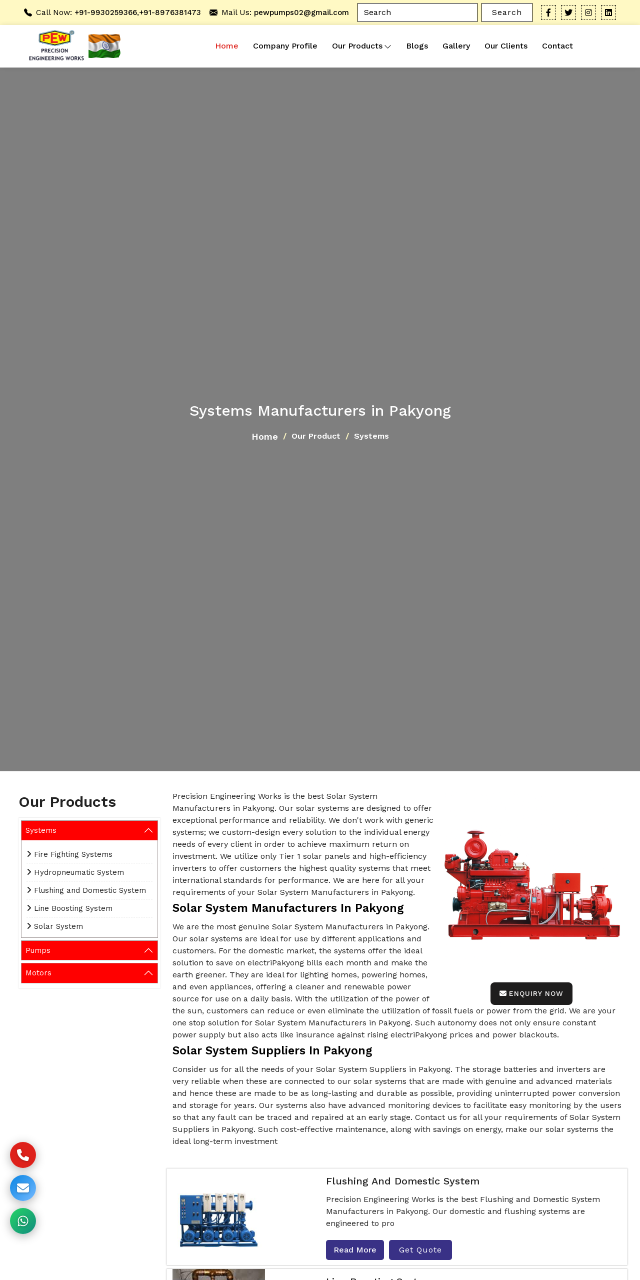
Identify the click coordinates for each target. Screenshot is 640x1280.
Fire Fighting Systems (73, 854)
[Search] (418, 12)
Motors (39, 972)
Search (507, 12)
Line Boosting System (73, 908)
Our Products (362, 46)
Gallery (456, 46)
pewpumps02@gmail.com (301, 12)
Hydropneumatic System (79, 872)
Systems (41, 830)
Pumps (38, 950)
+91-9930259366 (105, 12)
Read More (355, 1249)
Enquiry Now (532, 993)
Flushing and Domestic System (90, 890)
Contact (557, 46)
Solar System (58, 926)
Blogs (417, 46)
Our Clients (506, 46)
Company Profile (285, 46)
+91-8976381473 (170, 12)
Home (226, 46)
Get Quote (420, 1249)
